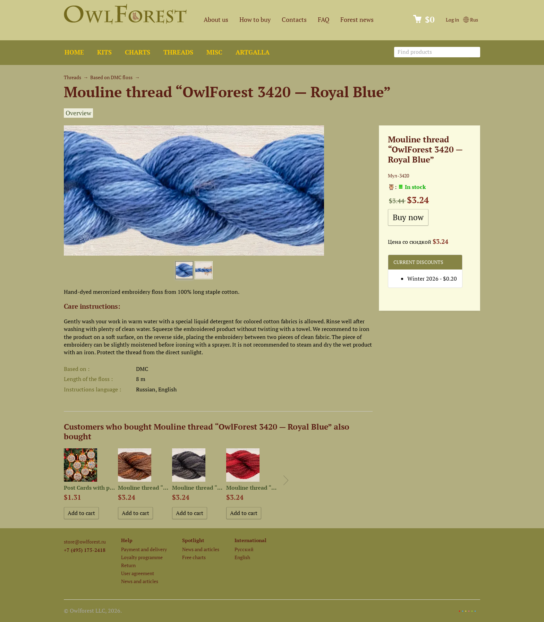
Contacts (294, 20)
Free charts (194, 557)
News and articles (139, 581)
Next (286, 480)
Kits (104, 52)
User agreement (137, 573)
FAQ (323, 20)
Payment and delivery (144, 549)
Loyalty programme (142, 557)
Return (128, 565)
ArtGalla (253, 52)
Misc (214, 52)
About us (216, 20)
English (242, 557)
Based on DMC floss (111, 77)
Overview (78, 113)
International (250, 540)
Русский (244, 549)
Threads (178, 52)
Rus (470, 19)
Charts (137, 52)
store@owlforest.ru (85, 541)
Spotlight (193, 540)
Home (74, 52)
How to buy (255, 20)
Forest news (357, 20)
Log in (452, 19)
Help (127, 540)
